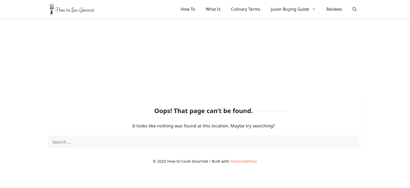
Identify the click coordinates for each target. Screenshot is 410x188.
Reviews (334, 9)
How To (188, 9)
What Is (213, 9)
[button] (354, 9)
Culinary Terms (245, 9)
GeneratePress (243, 161)
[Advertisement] (205, 57)
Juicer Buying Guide (296, 9)
